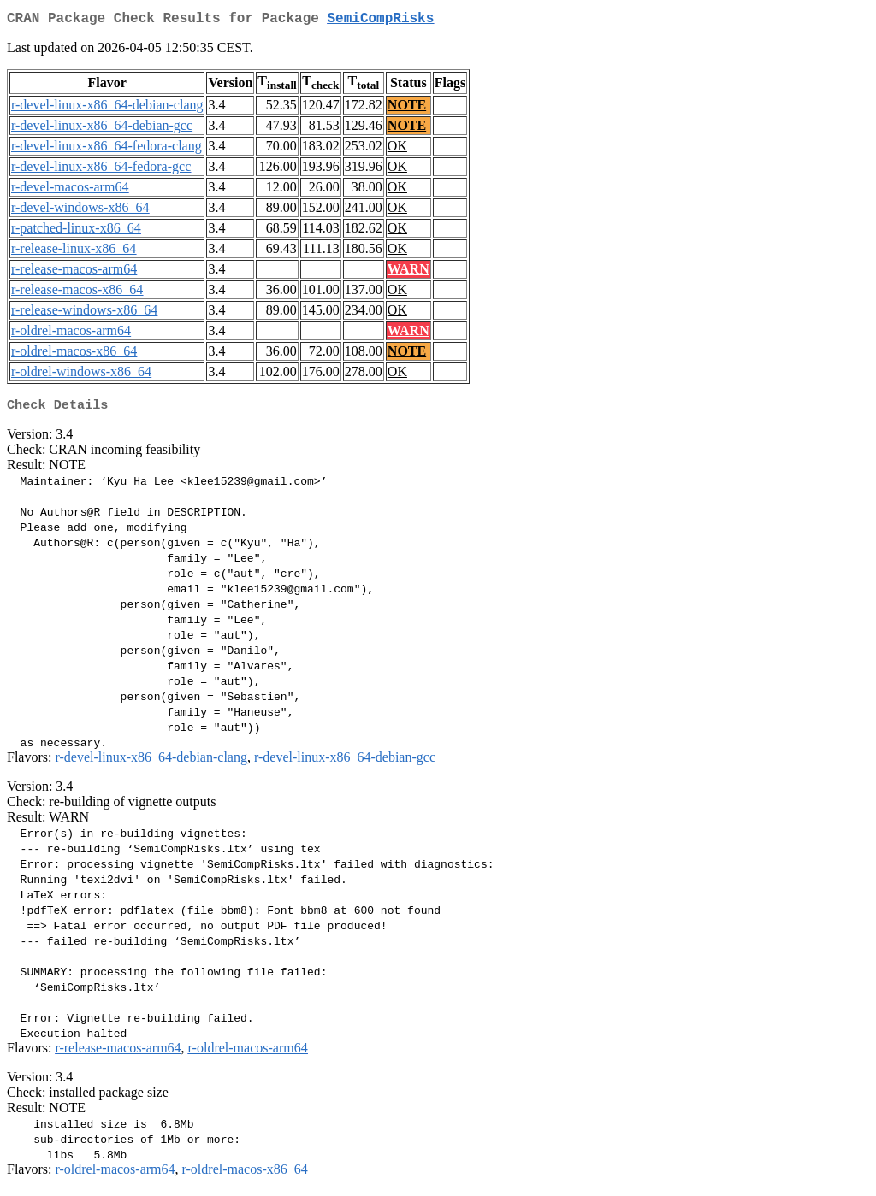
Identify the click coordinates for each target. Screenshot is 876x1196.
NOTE (407, 108)
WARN (408, 272)
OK (397, 149)
